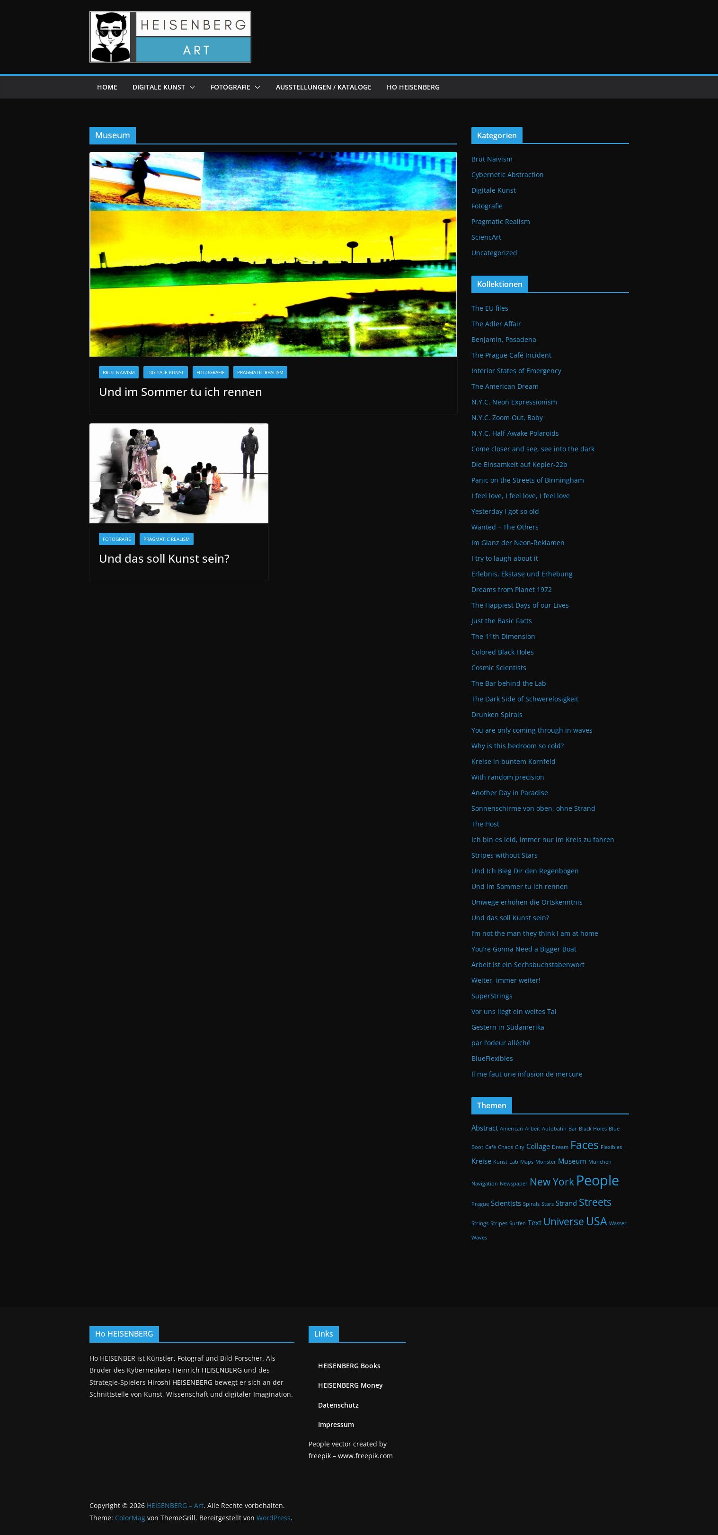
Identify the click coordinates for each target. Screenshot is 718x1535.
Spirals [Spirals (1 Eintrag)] (531, 1204)
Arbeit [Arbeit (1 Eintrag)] (532, 1128)
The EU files (489, 308)
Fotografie (230, 86)
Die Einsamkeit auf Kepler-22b (519, 464)
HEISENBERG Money (350, 1385)
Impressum (336, 1424)
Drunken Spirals (497, 714)
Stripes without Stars (504, 855)
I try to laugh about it (504, 558)
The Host (485, 823)
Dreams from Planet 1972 (511, 589)
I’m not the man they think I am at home (534, 933)
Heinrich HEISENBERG (207, 1369)
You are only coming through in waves (532, 730)
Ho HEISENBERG (413, 86)
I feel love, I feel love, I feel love (520, 495)
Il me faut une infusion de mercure (527, 1073)
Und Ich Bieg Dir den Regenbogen (525, 870)
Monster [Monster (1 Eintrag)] (545, 1161)
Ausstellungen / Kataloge (324, 86)
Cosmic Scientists (498, 667)
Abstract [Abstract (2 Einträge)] (484, 1127)
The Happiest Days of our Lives (520, 605)
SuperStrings (492, 995)
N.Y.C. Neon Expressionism (514, 401)
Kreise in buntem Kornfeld (513, 761)
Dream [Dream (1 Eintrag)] (560, 1147)
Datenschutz (338, 1404)
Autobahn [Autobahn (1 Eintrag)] (554, 1128)
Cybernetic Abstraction (507, 174)
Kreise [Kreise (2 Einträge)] (481, 1161)
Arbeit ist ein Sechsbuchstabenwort (528, 964)
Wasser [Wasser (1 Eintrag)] (618, 1223)
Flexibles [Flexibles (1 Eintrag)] (611, 1147)
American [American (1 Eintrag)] (511, 1128)
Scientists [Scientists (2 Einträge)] (506, 1203)
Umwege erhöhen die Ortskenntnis (527, 902)
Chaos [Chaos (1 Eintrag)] (505, 1147)
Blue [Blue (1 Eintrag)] (614, 1128)
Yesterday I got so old (505, 511)
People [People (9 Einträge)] (597, 1180)
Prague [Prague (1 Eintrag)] (480, 1204)
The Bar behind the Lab (508, 683)
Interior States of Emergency (516, 370)
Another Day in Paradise (509, 792)
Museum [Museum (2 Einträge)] (572, 1161)
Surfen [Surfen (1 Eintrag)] (517, 1223)
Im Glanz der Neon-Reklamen (518, 542)
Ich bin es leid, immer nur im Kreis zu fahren (542, 839)
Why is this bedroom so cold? (517, 745)
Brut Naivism (119, 372)
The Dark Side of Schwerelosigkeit (524, 698)
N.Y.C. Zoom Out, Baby (507, 417)
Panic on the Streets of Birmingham (527, 480)
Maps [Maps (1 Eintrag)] (526, 1161)
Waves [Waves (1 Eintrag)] (479, 1237)
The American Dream (505, 386)
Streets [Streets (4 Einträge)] (595, 1202)
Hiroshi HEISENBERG (180, 1382)
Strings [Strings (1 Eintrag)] (479, 1223)
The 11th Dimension (503, 636)
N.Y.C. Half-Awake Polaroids (515, 433)
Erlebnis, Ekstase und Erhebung (522, 573)
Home (107, 86)
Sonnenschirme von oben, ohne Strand (533, 808)
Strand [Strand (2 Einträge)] (566, 1203)
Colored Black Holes (502, 651)
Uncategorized (494, 252)
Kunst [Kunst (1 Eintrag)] (500, 1161)
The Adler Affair (496, 323)
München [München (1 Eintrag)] (600, 1161)
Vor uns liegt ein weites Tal (514, 1011)
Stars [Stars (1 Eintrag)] (547, 1204)
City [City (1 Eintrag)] (519, 1147)
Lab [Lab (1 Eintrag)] (513, 1161)
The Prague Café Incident (511, 354)
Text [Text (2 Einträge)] (534, 1222)
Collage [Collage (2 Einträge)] (538, 1146)
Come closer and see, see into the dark (532, 448)
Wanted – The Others (505, 526)
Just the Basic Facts (501, 620)
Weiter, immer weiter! (506, 980)
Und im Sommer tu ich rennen (180, 391)
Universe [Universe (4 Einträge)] (563, 1221)
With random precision (507, 776)
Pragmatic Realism (260, 372)
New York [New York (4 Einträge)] (552, 1181)
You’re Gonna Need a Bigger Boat (523, 948)
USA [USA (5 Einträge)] (596, 1221)
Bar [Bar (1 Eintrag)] (572, 1128)
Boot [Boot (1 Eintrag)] (477, 1147)
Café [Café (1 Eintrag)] (490, 1147)
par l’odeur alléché (501, 1042)
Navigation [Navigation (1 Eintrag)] (484, 1183)
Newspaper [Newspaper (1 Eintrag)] (514, 1183)
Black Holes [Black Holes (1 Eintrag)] (593, 1128)
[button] (190, 87)
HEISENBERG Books (349, 1365)
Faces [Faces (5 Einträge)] (584, 1144)
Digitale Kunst (159, 86)
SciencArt (486, 237)
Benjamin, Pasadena (503, 339)
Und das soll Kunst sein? (164, 558)
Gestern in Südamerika (507, 1027)
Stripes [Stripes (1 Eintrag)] (498, 1223)
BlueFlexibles (492, 1058)
